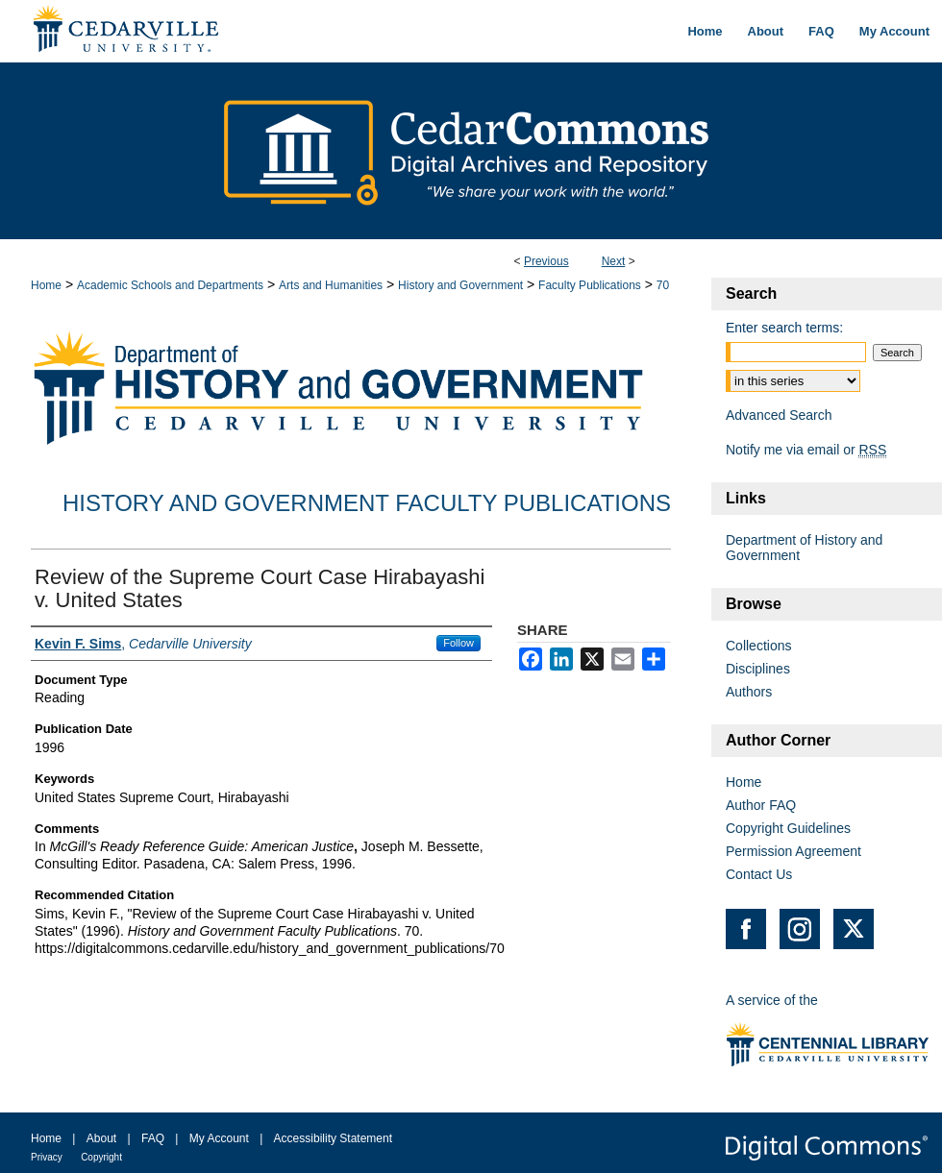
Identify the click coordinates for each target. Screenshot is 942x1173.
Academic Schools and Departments (170, 285)
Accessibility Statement (333, 1138)
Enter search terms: (784, 327)
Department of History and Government (804, 547)
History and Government (460, 285)
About (101, 1138)
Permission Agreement (793, 851)
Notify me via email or (806, 449)
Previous (546, 261)
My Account (219, 1138)
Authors (749, 691)
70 (663, 285)
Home (46, 285)
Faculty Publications (589, 285)
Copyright (101, 1157)
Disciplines (758, 668)
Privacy (46, 1157)
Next (614, 261)
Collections (758, 645)
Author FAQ (761, 805)
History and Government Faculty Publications (366, 503)
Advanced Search (779, 415)
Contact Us (759, 874)
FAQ (152, 1138)
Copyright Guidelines (788, 828)
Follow (458, 642)
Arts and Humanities (331, 285)
